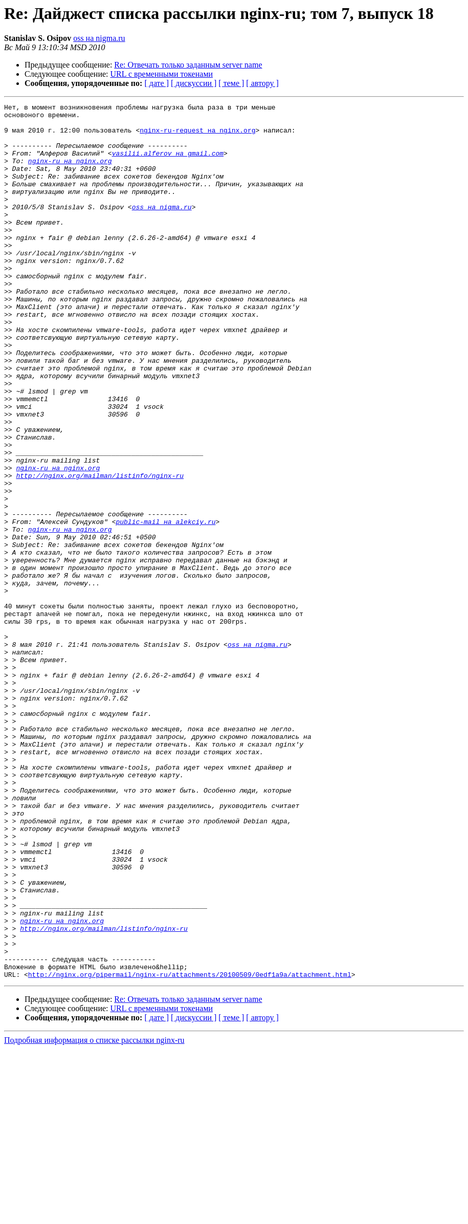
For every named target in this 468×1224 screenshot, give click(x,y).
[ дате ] (156, 83)
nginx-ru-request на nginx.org (197, 136)
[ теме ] (231, 83)
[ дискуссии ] (193, 83)
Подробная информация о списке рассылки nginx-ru (94, 1215)
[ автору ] (262, 83)
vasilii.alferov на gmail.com (168, 163)
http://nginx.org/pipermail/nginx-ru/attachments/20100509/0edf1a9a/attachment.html (189, 1149)
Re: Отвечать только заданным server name (188, 64)
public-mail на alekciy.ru (165, 605)
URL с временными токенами (161, 74)
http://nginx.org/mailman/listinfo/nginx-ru (100, 550)
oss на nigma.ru (99, 38)
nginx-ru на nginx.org (70, 173)
